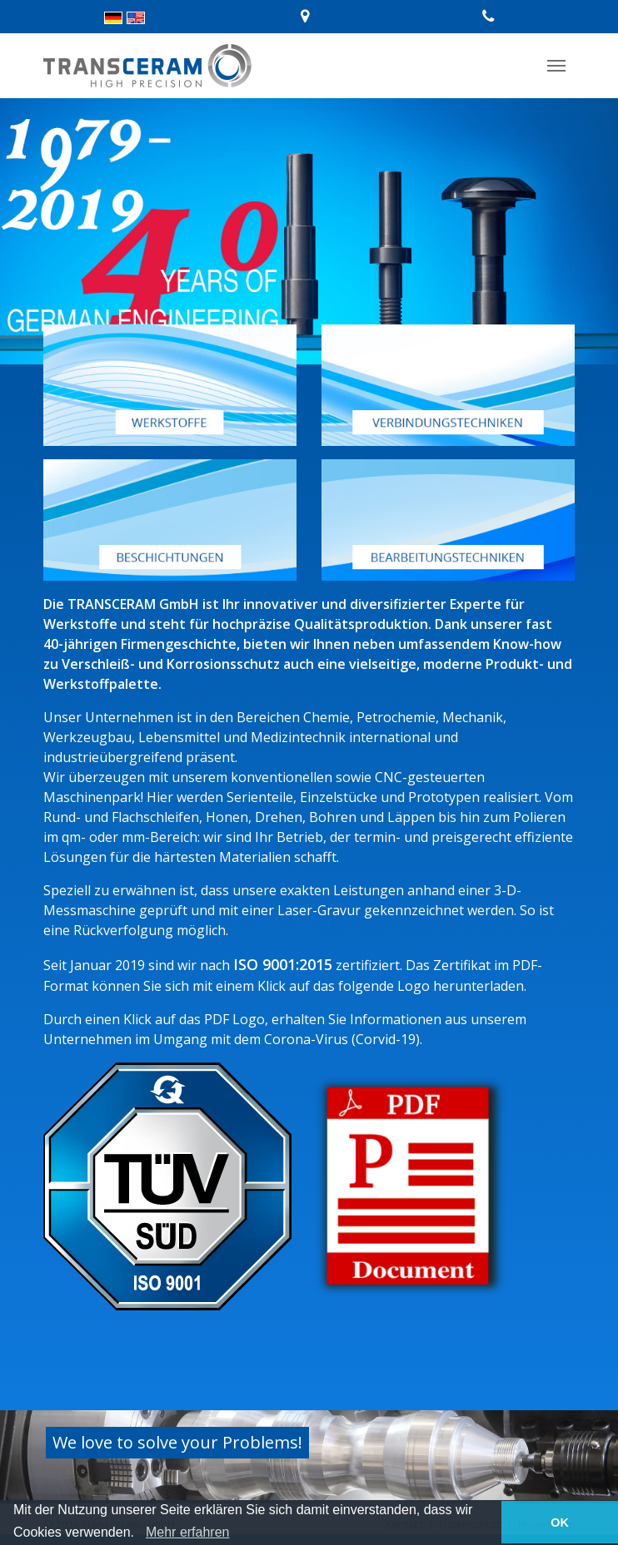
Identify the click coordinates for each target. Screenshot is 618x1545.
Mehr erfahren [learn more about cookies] (188, 1532)
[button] (139, 1533)
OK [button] (560, 1522)
